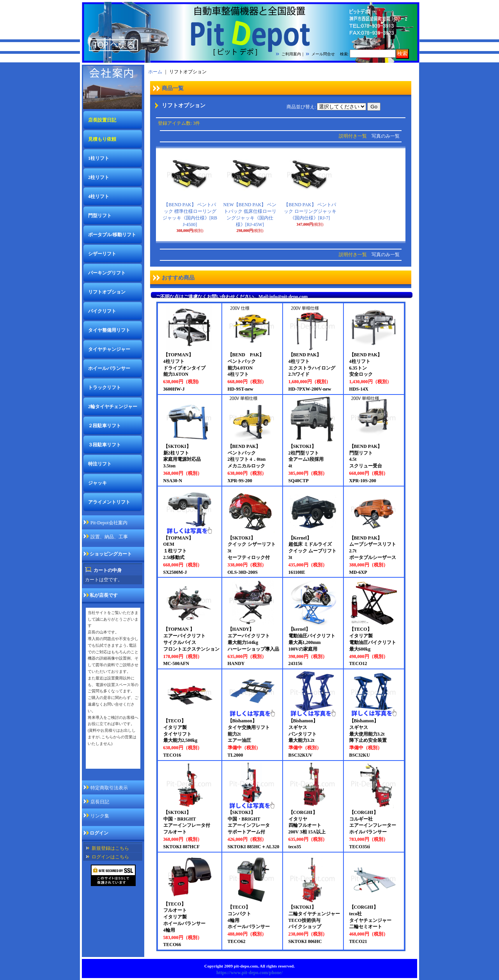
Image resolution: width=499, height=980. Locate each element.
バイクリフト (102, 311)
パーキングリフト (107, 273)
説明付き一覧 (353, 136)
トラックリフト (104, 387)
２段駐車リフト (104, 425)
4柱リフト (98, 196)
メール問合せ (323, 54)
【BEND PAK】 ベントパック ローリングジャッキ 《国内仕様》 (312, 211)
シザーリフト (102, 253)
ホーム (155, 71)
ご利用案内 (291, 54)
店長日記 (99, 802)
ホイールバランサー (109, 368)
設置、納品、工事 (109, 537)
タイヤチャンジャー (109, 349)
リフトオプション (107, 292)
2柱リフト (98, 177)
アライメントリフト (109, 502)
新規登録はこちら (110, 848)
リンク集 (99, 816)
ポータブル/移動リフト (112, 234)
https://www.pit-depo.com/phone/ (249, 972)
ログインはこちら (110, 857)
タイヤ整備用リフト (109, 330)
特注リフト (99, 464)
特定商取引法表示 (109, 788)
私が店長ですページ (109, 763)
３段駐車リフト (104, 445)
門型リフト (99, 215)
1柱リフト (98, 158)
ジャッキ (97, 483)
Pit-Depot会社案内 (108, 522)
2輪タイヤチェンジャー (112, 406)
